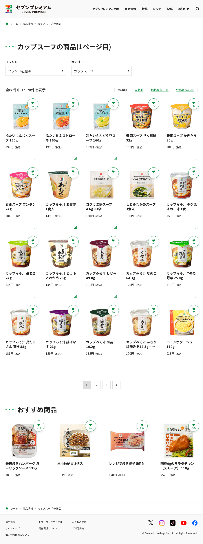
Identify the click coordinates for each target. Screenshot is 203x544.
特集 (145, 9)
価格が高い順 (185, 90)
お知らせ (183, 9)
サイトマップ (13, 528)
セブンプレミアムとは (105, 9)
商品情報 (130, 9)
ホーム (12, 23)
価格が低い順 (160, 90)
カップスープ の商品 (49, 23)
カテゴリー (78, 62)
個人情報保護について (17, 534)
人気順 (139, 90)
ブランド (11, 62)
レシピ (157, 9)
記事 (170, 9)
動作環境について (48, 528)
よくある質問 (79, 522)
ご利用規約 (78, 528)
